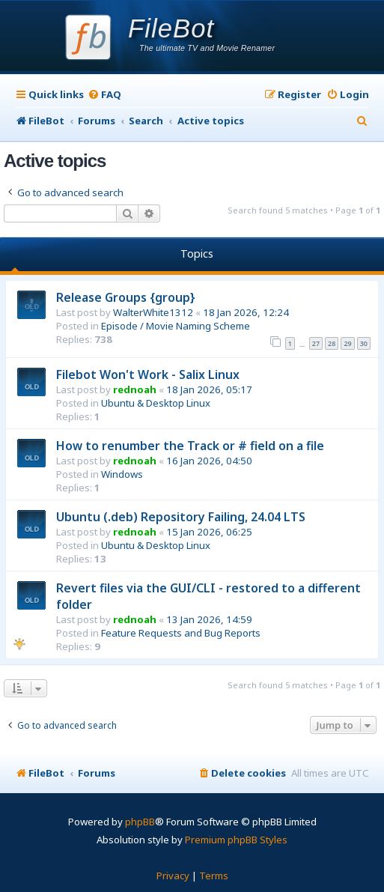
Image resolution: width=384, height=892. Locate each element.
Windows (122, 474)
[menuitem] (104, 95)
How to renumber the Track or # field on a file (190, 445)
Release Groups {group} (125, 297)
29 (347, 343)
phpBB (140, 821)
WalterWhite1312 (153, 312)
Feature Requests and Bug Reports (180, 633)
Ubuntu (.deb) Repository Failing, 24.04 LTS (180, 517)
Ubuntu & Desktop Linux (155, 403)
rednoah (134, 389)
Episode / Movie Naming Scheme (175, 326)
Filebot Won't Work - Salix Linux (148, 374)
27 (316, 343)
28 (331, 343)
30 (364, 343)
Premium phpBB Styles (236, 839)
